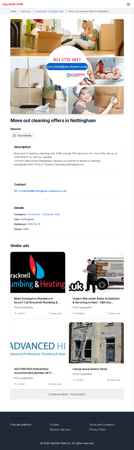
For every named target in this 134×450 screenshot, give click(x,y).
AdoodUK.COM (12, 4)
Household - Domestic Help (49, 11)
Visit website (22, 135)
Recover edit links (60, 429)
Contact (54, 424)
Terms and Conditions (102, 424)
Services (25, 11)
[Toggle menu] (128, 4)
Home (13, 11)
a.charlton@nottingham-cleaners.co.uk (42, 190)
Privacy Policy (97, 429)
